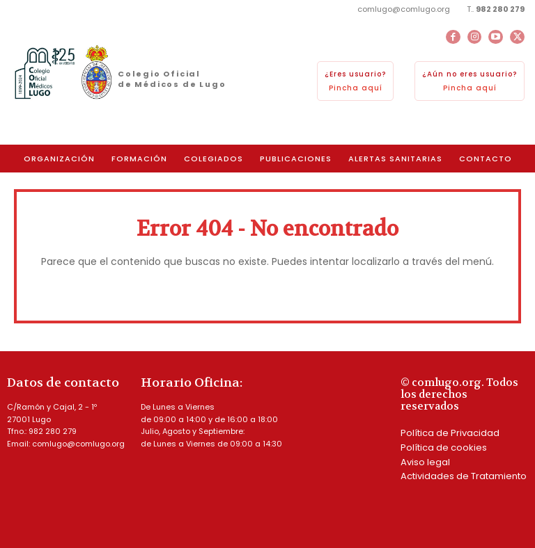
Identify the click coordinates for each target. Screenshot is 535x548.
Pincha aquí (355, 88)
